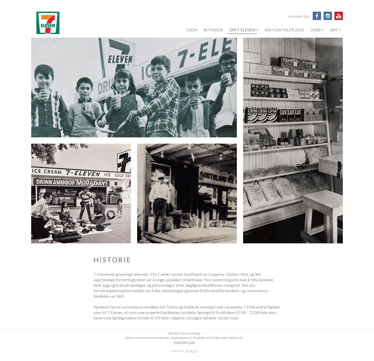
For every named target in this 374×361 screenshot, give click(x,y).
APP (334, 30)
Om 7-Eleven (242, 30)
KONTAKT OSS (184, 342)
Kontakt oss (299, 16)
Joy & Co (191, 351)
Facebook (317, 16)
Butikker (213, 30)
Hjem (191, 30)
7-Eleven (47, 23)
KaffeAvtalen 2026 (284, 30)
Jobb (315, 30)
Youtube (339, 16)
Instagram (328, 16)
